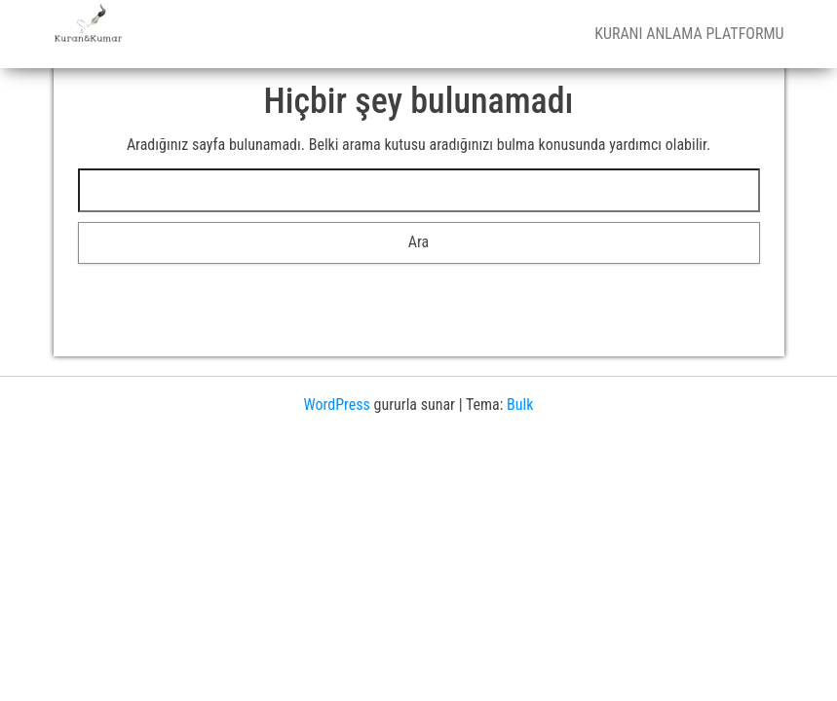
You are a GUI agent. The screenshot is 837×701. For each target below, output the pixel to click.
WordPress (337, 404)
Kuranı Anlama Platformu (688, 33)
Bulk (520, 404)
